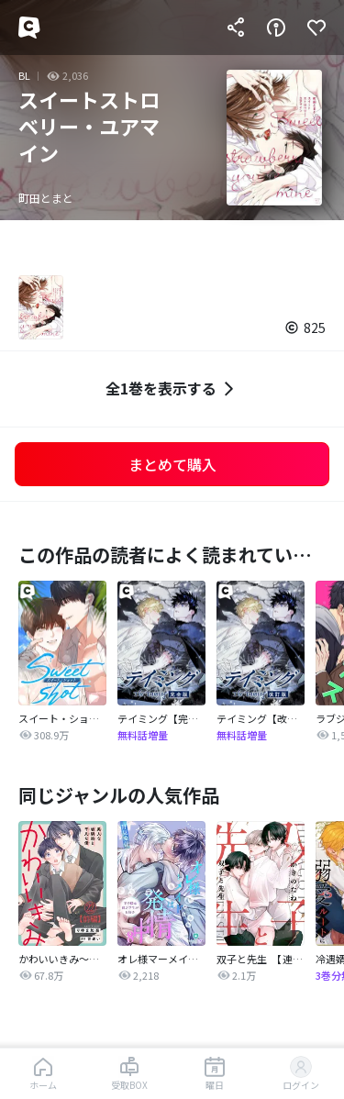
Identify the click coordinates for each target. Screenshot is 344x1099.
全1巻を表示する (172, 388)
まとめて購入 (172, 464)
